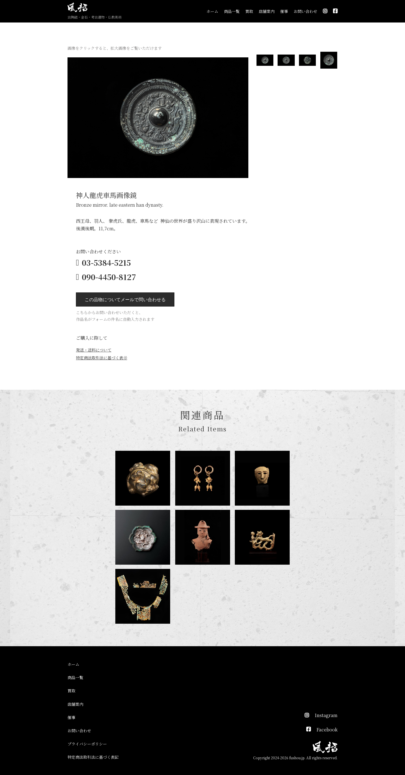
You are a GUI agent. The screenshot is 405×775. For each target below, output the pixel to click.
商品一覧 (232, 11)
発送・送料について (93, 350)
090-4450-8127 (109, 276)
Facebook (327, 729)
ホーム (212, 11)
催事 (284, 11)
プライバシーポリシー (87, 744)
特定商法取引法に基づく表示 (101, 358)
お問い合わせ (305, 11)
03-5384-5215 (106, 262)
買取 (249, 11)
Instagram (326, 715)
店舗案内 (266, 11)
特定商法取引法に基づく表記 (93, 757)
